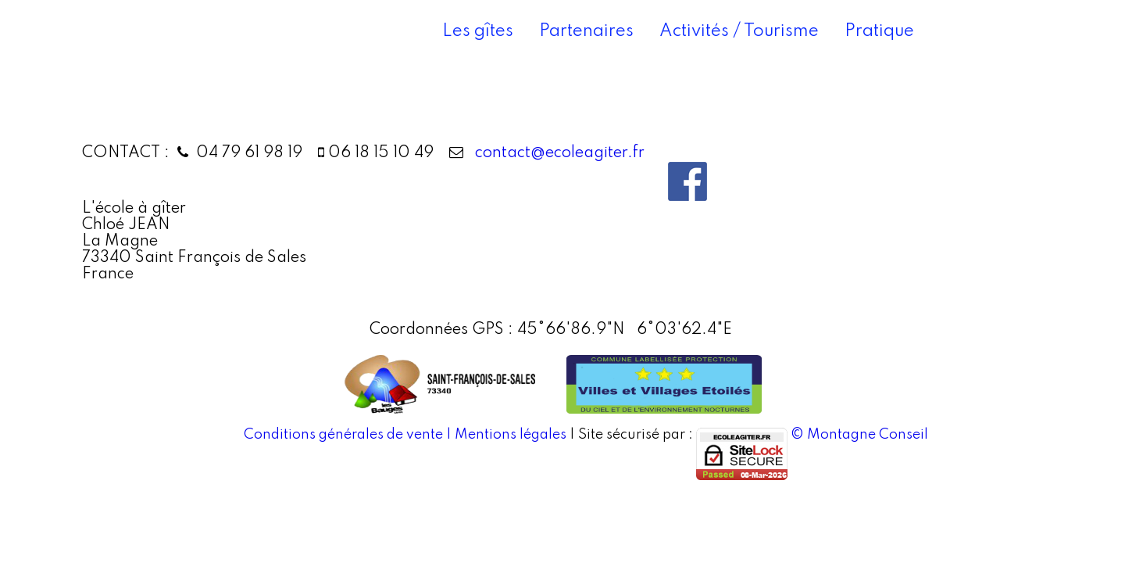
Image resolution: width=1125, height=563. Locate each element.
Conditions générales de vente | (349, 435)
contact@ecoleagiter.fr (556, 153)
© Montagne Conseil (859, 435)
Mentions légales (510, 435)
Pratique (879, 31)
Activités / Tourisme (739, 31)
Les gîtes (477, 31)
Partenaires (586, 31)
